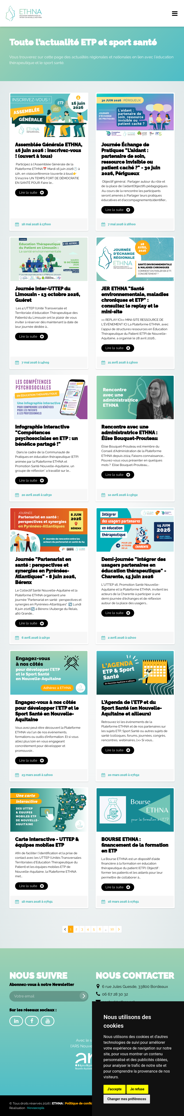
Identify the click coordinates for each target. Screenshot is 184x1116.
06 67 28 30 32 (115, 994)
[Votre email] (48, 996)
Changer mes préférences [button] (126, 1099)
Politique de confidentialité (85, 1103)
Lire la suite (31, 192)
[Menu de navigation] (174, 13)
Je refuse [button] (137, 1089)
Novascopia (35, 1108)
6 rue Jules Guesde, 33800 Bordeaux (135, 986)
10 (112, 929)
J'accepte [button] (114, 1089)
